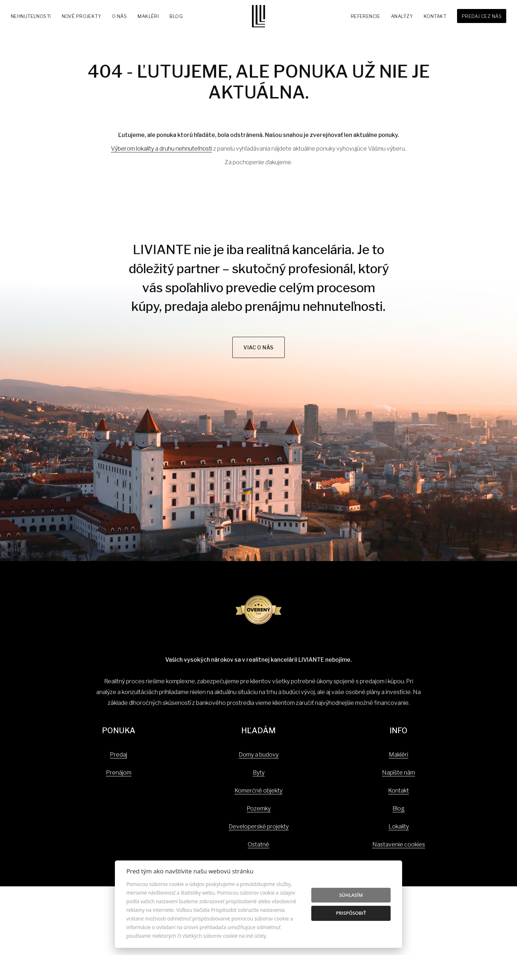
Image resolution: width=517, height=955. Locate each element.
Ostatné (258, 844)
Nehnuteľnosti (31, 16)
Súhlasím (351, 895)
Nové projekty (82, 16)
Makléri (148, 16)
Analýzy (402, 16)
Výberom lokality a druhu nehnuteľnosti (161, 148)
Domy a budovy (259, 754)
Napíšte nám (398, 772)
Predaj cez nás (482, 16)
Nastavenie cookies (398, 844)
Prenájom (118, 772)
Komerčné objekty (258, 790)
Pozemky (259, 808)
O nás (119, 16)
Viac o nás (258, 347)
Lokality (398, 826)
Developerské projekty (259, 826)
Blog (176, 16)
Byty (259, 772)
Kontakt (435, 16)
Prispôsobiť (351, 913)
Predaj (118, 754)
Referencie (365, 16)
